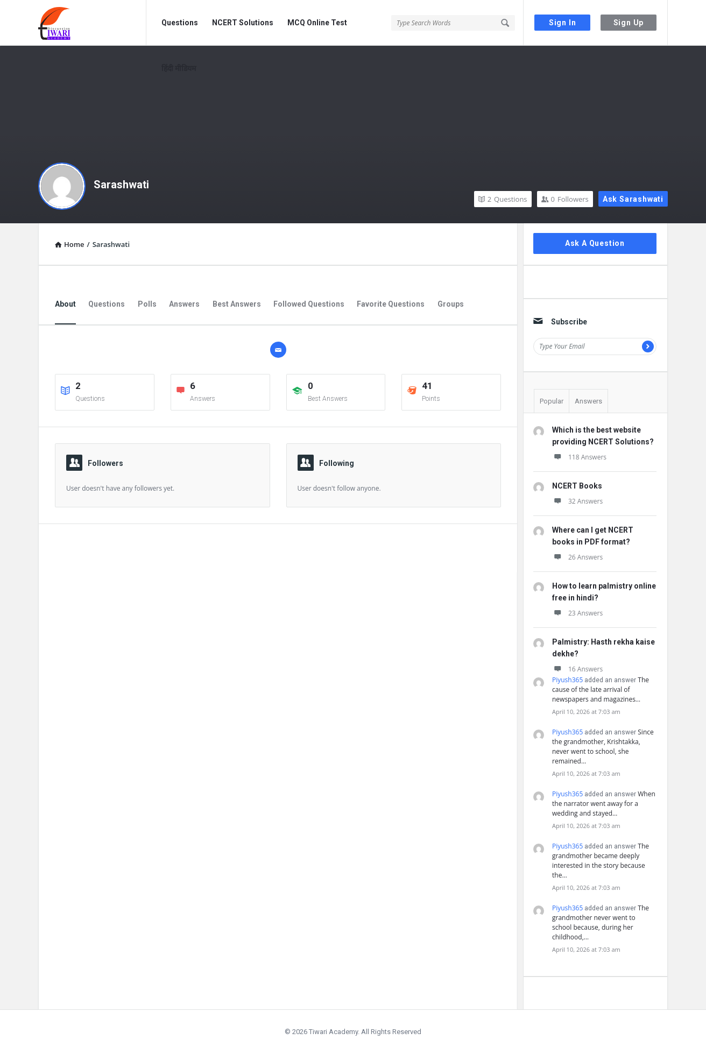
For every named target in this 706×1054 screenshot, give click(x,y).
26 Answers (577, 557)
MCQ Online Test (317, 22)
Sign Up (628, 22)
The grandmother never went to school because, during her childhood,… (600, 922)
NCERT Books (577, 486)
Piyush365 (567, 679)
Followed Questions (308, 304)
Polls (147, 304)
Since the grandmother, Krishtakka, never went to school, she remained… (603, 746)
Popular (551, 401)
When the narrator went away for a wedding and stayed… (603, 803)
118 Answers (579, 457)
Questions (179, 22)
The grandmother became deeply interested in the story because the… (600, 860)
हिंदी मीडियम (178, 68)
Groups (450, 304)
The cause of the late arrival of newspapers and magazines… (600, 689)
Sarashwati (121, 184)
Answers (184, 304)
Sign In (562, 22)
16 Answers (577, 669)
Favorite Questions (391, 304)
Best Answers (237, 304)
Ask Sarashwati (633, 199)
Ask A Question (595, 243)
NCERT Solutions (242, 22)
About (65, 304)
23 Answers (577, 613)
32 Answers (577, 501)
